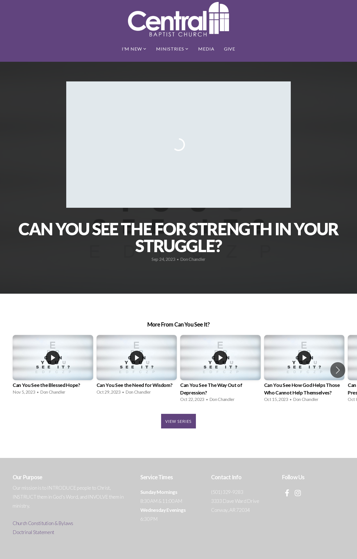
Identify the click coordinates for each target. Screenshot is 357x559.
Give (229, 48)
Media (206, 48)
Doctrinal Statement (33, 532)
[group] (53, 366)
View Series (178, 421)
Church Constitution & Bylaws (43, 523)
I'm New (134, 48)
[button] (338, 370)
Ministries (172, 48)
